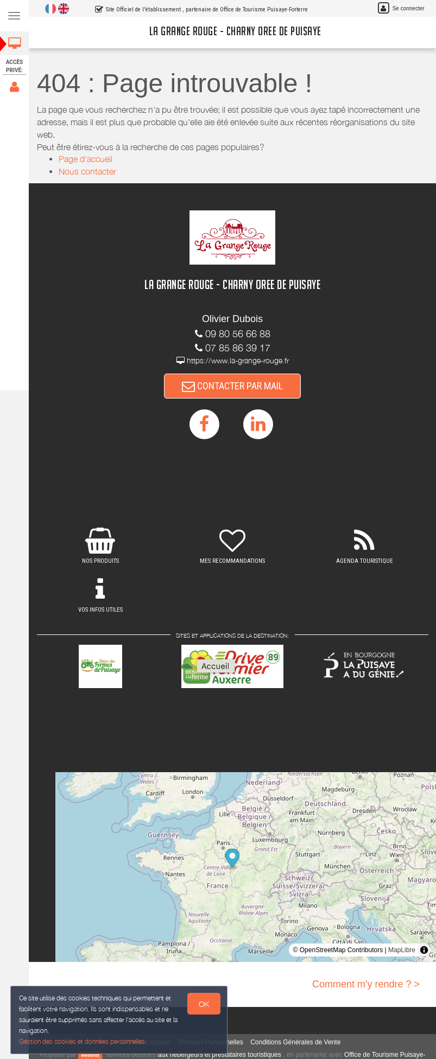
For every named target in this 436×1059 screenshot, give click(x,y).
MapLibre (401, 950)
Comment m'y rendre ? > (366, 984)
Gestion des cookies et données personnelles (80, 1042)
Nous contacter (87, 171)
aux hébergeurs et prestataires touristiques (219, 1054)
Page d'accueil (85, 159)
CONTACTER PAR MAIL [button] (232, 385)
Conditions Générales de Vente (295, 1042)
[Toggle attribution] (424, 950)
